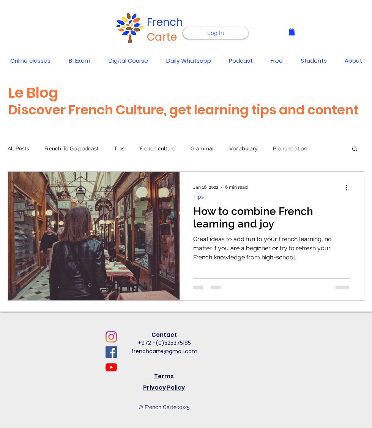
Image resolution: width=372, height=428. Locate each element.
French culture (157, 148)
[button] (291, 31)
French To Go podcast (71, 148)
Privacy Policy (164, 388)
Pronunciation (290, 148)
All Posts (18, 148)
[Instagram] (111, 337)
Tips (119, 148)
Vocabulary (243, 148)
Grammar (202, 148)
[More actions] (349, 187)
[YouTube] (111, 367)
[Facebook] (111, 352)
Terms (164, 376)
